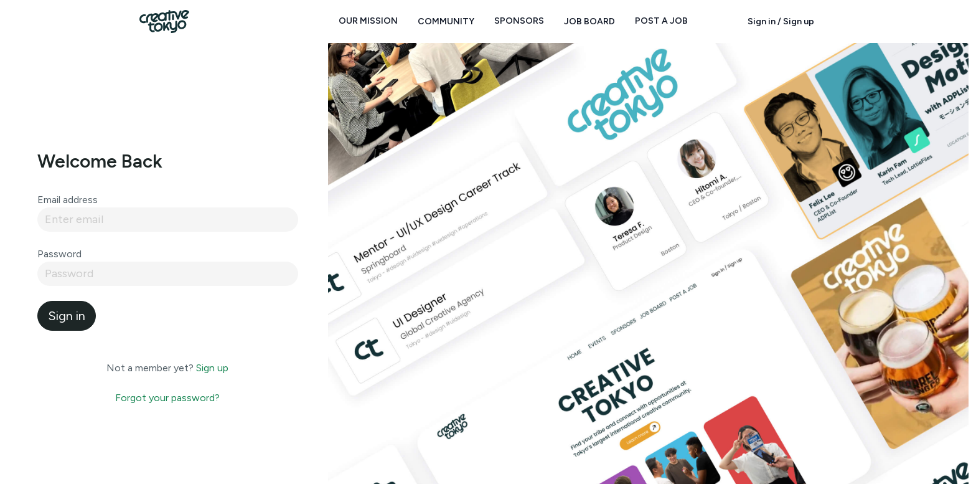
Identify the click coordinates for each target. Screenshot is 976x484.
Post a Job (661, 21)
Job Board (589, 21)
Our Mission (368, 21)
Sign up (212, 368)
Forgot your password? (167, 398)
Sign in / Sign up (781, 21)
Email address (67, 200)
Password (59, 254)
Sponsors (519, 21)
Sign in (66, 315)
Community (446, 21)
